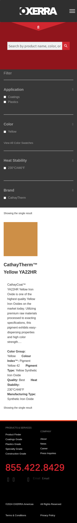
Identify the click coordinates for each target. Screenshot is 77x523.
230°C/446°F (16, 167)
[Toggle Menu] (72, 11)
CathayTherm (17, 197)
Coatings (14, 97)
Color (38, 124)
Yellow (12, 131)
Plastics (13, 101)
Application (38, 89)
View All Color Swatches (18, 142)
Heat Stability (38, 160)
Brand (38, 190)
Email (36, 478)
